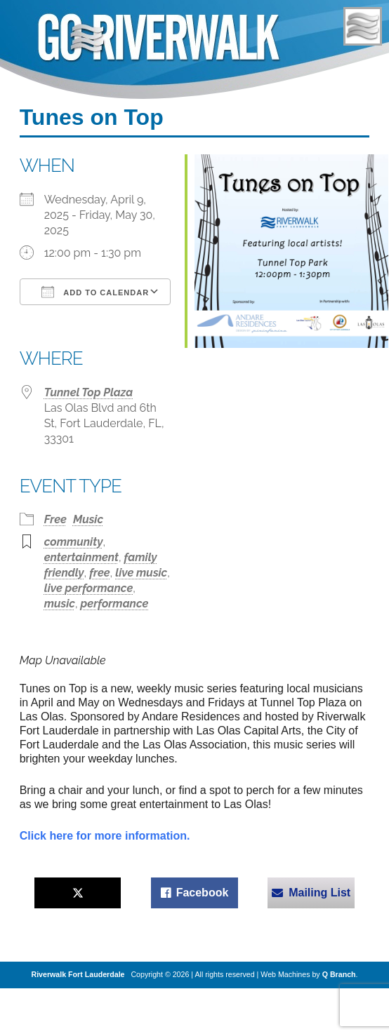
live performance (88, 588)
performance (115, 603)
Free (55, 519)
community (73, 542)
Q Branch (339, 974)
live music (141, 572)
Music (88, 519)
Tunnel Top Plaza (88, 392)
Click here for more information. (105, 836)
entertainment (81, 557)
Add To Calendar (95, 291)
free (99, 572)
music (59, 603)
